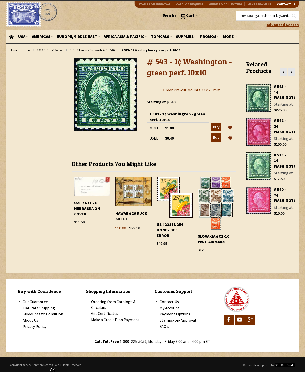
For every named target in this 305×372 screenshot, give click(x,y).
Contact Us (169, 301)
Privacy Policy (34, 326)
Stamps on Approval (154, 4)
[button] (230, 128)
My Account (169, 307)
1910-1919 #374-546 (50, 50)
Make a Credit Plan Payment (115, 319)
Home (14, 50)
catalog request (190, 4)
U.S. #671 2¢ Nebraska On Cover (87, 208)
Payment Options (175, 313)
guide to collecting (225, 4)
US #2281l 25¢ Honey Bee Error (170, 230)
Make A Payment (259, 4)
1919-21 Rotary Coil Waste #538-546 (92, 50)
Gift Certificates (104, 313)
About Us (30, 320)
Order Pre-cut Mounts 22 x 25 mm (191, 89)
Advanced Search (283, 24)
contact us (286, 4)
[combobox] (267, 16)
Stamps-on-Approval (178, 320)
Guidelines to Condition (43, 313)
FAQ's (164, 326)
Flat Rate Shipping (39, 307)
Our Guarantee (35, 301)
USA (27, 50)
